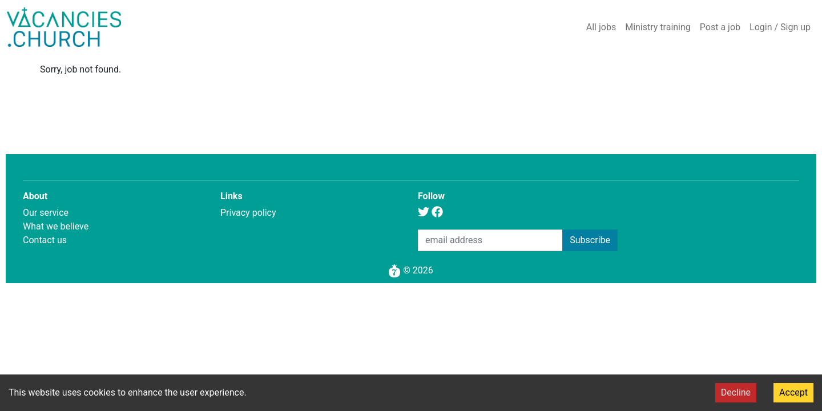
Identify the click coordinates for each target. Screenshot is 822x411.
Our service (45, 212)
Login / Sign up (780, 27)
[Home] (64, 27)
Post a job (720, 27)
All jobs (601, 27)
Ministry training (658, 27)
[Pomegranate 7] (394, 270)
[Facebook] (437, 213)
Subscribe (590, 240)
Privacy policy (248, 212)
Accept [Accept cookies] (793, 392)
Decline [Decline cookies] (736, 392)
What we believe (55, 226)
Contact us (45, 240)
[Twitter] (423, 213)
